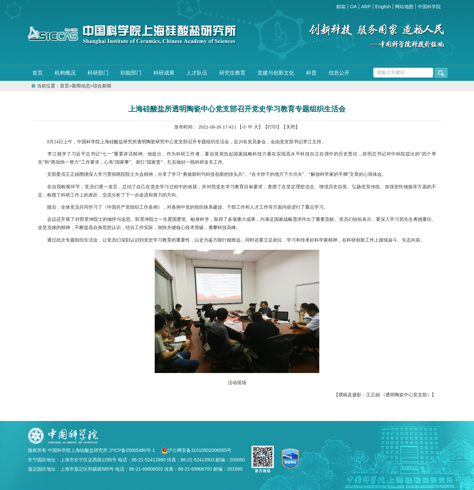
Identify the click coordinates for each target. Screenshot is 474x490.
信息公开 (339, 73)
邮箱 (341, 6)
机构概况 (65, 73)
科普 (311, 73)
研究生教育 (232, 73)
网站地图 (404, 6)
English (383, 6)
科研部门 (98, 73)
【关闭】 (290, 127)
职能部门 (131, 73)
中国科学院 (429, 6)
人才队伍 (196, 73)
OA (353, 6)
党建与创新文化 (275, 73)
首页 (37, 73)
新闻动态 (81, 85)
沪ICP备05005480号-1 (132, 450)
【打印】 (272, 127)
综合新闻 (102, 85)
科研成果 (163, 73)
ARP (366, 6)
